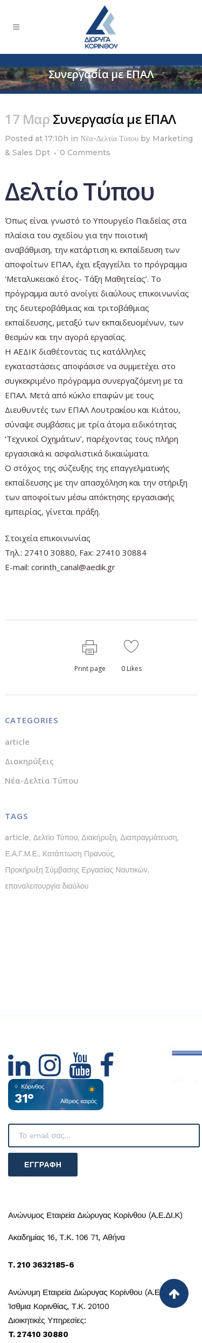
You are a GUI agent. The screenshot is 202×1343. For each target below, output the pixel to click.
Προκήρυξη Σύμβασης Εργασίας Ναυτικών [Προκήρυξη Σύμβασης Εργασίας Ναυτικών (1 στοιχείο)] (76, 870)
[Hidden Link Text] (23, 1072)
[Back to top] (174, 1293)
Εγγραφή (42, 1164)
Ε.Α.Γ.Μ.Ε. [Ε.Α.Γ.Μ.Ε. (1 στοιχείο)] (21, 854)
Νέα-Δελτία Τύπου (109, 138)
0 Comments (85, 152)
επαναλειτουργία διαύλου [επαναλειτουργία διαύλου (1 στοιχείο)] (46, 886)
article (17, 741)
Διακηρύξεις (29, 761)
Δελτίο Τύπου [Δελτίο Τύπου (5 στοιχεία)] (55, 837)
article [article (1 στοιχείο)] (17, 837)
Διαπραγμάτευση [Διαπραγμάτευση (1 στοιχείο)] (148, 837)
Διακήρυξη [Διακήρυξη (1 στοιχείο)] (98, 837)
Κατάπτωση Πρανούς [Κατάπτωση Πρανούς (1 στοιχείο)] (78, 854)
